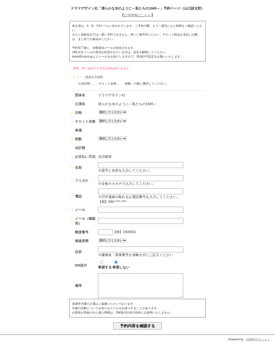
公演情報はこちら (137, 15)
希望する (105, 265)
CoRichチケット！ (258, 339)
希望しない (120, 265)
